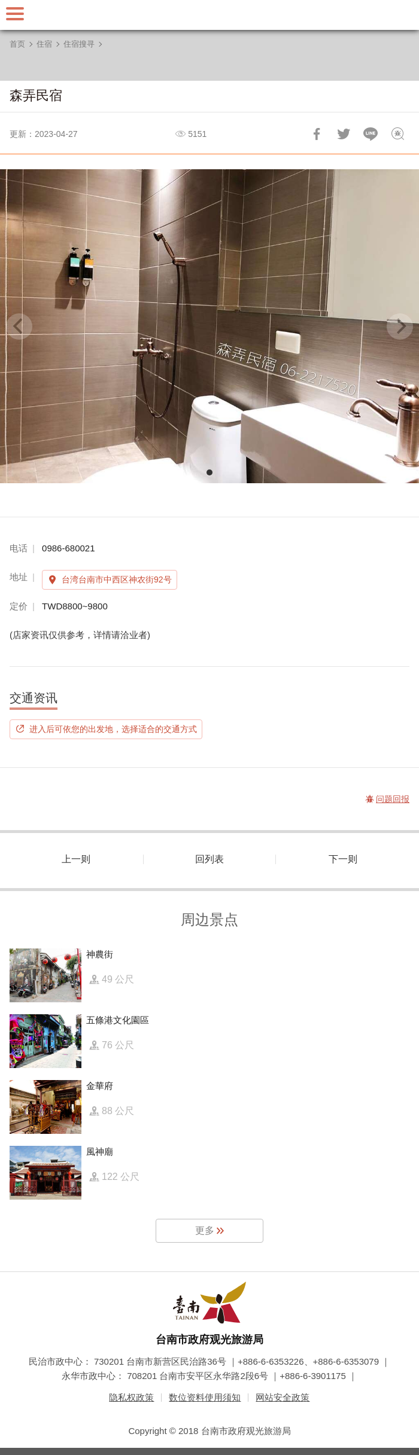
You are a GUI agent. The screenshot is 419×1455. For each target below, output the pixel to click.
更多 (204, 1230)
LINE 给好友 (370, 134)
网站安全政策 (282, 1397)
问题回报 (397, 134)
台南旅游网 (209, 15)
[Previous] (19, 326)
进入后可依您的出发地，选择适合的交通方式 (113, 729)
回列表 (209, 859)
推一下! (344, 134)
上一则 (76, 859)
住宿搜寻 (79, 43)
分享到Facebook (317, 134)
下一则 (343, 859)
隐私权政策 (131, 1397)
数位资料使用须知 (205, 1397)
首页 (17, 43)
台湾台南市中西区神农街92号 (117, 579)
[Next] (400, 326)
